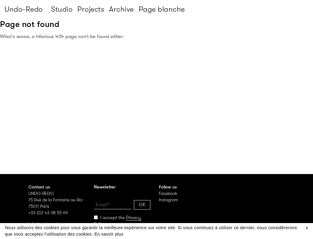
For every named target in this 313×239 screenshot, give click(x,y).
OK (142, 204)
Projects (90, 9)
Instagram (168, 199)
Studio (61, 9)
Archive (121, 9)
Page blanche (162, 9)
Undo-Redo (24, 9)
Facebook (168, 193)
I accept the (117, 221)
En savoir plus (108, 234)
